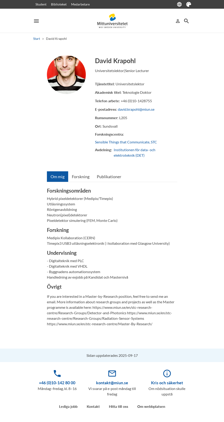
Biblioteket (59, 4)
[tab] (57, 176)
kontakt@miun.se (112, 382)
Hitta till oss (118, 406)
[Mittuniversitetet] (112, 21)
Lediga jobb (68, 406)
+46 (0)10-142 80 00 (57, 382)
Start (36, 38)
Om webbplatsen (151, 406)
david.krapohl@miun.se (136, 109)
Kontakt (93, 406)
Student (40, 4)
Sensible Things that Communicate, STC (126, 142)
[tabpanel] (112, 259)
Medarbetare (80, 4)
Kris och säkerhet (167, 382)
